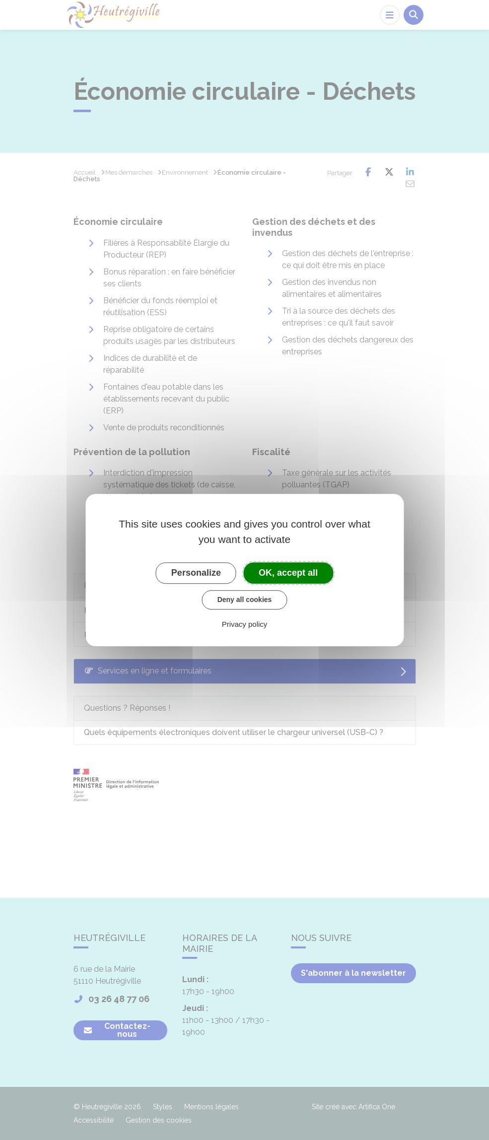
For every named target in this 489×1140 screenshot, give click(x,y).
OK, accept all (288, 573)
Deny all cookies (244, 600)
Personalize (196, 573)
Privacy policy (245, 624)
